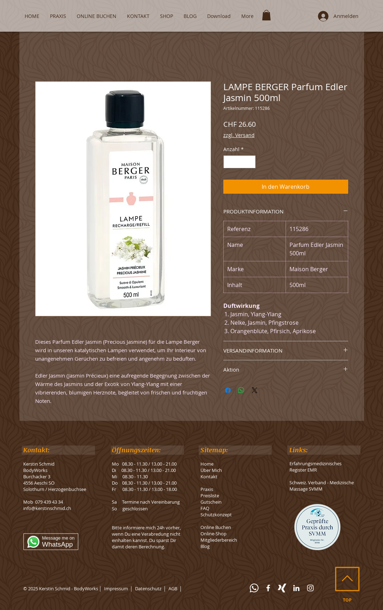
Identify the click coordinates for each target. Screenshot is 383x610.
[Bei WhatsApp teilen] (241, 390)
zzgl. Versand (239, 135)
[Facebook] (268, 588)
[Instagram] (310, 588)
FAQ (204, 508)
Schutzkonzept (216, 514)
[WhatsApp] (254, 588)
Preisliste (209, 495)
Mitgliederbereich (218, 540)
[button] (266, 15)
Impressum (116, 588)
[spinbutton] (239, 162)
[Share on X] (254, 390)
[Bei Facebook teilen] (228, 390)
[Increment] (250, 162)
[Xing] (282, 588)
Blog (205, 546)
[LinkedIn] (296, 588)
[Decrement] (228, 162)
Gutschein (211, 502)
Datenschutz (148, 588)
